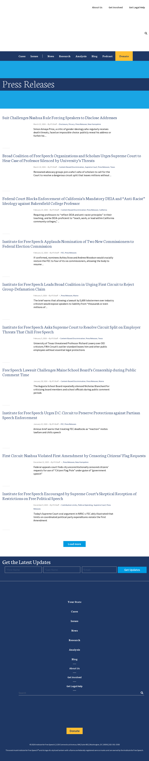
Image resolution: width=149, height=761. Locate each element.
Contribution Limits (69, 505)
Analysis (81, 56)
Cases (22, 56)
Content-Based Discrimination (71, 167)
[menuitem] (97, 7)
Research (65, 56)
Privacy (72, 124)
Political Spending (85, 505)
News (51, 56)
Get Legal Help (137, 7)
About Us (97, 7)
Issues (34, 56)
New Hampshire (94, 124)
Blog (94, 56)
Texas (112, 167)
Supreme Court (91, 167)
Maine (75, 295)
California (103, 210)
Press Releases (81, 124)
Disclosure (63, 124)
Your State (74, 601)
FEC (62, 252)
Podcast (107, 56)
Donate (124, 56)
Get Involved (116, 7)
